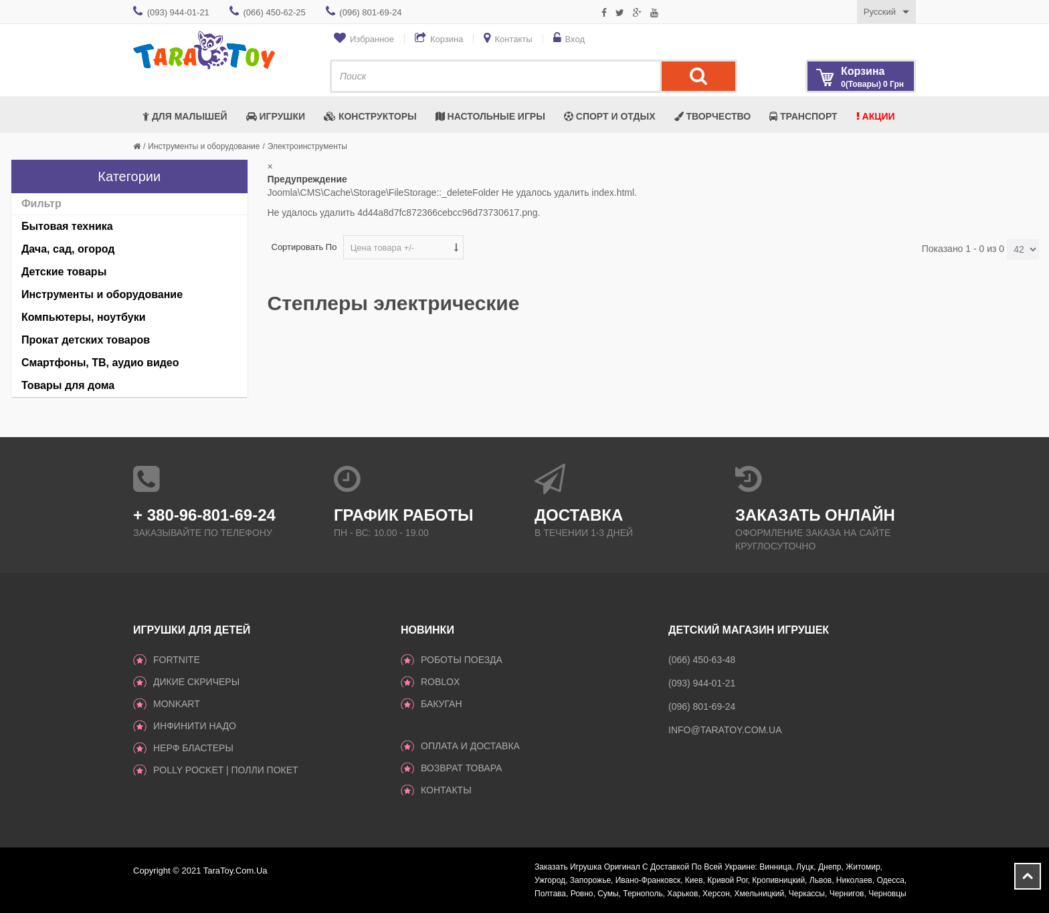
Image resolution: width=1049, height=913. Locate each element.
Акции (875, 116)
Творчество (712, 116)
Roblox (440, 681)
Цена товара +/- (383, 248)
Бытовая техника (67, 226)
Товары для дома (67, 385)
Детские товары (63, 271)
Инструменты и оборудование (204, 146)
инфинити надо (194, 726)
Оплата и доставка (470, 746)
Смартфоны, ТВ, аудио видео (100, 362)
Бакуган (441, 703)
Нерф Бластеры (193, 748)
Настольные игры (490, 116)
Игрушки (275, 116)
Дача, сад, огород (68, 249)
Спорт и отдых (610, 116)
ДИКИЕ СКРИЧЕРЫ (196, 681)
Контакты (513, 39)
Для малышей (184, 116)
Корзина (447, 39)
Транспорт (803, 116)
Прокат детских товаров (85, 340)
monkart (176, 703)
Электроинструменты (307, 146)
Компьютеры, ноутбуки (83, 317)
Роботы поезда (461, 659)
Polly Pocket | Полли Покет (225, 770)
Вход (575, 39)
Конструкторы (370, 116)
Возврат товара (461, 768)
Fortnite (176, 659)
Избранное (372, 39)
